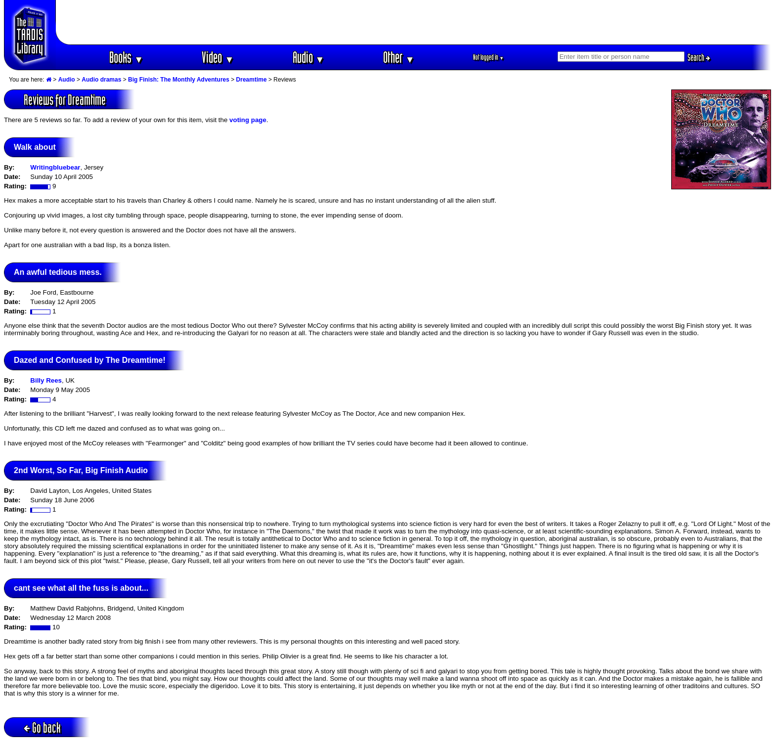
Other (399, 57)
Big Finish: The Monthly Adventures (178, 79)
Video (218, 57)
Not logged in (488, 57)
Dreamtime (251, 79)
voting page (247, 120)
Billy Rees (46, 380)
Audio (309, 57)
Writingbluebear (55, 167)
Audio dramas (101, 79)
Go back (42, 727)
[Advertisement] (414, 22)
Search (699, 57)
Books (126, 57)
